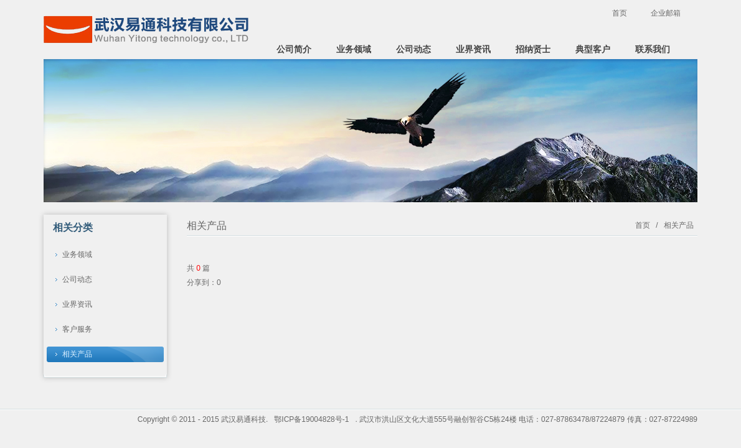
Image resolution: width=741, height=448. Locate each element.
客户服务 (77, 329)
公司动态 (413, 49)
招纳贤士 (533, 49)
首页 (619, 13)
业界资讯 (473, 49)
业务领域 (353, 49)
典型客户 (592, 49)
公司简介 (293, 49)
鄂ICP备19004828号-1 (311, 419)
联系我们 (652, 49)
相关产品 (77, 354)
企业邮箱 (666, 13)
